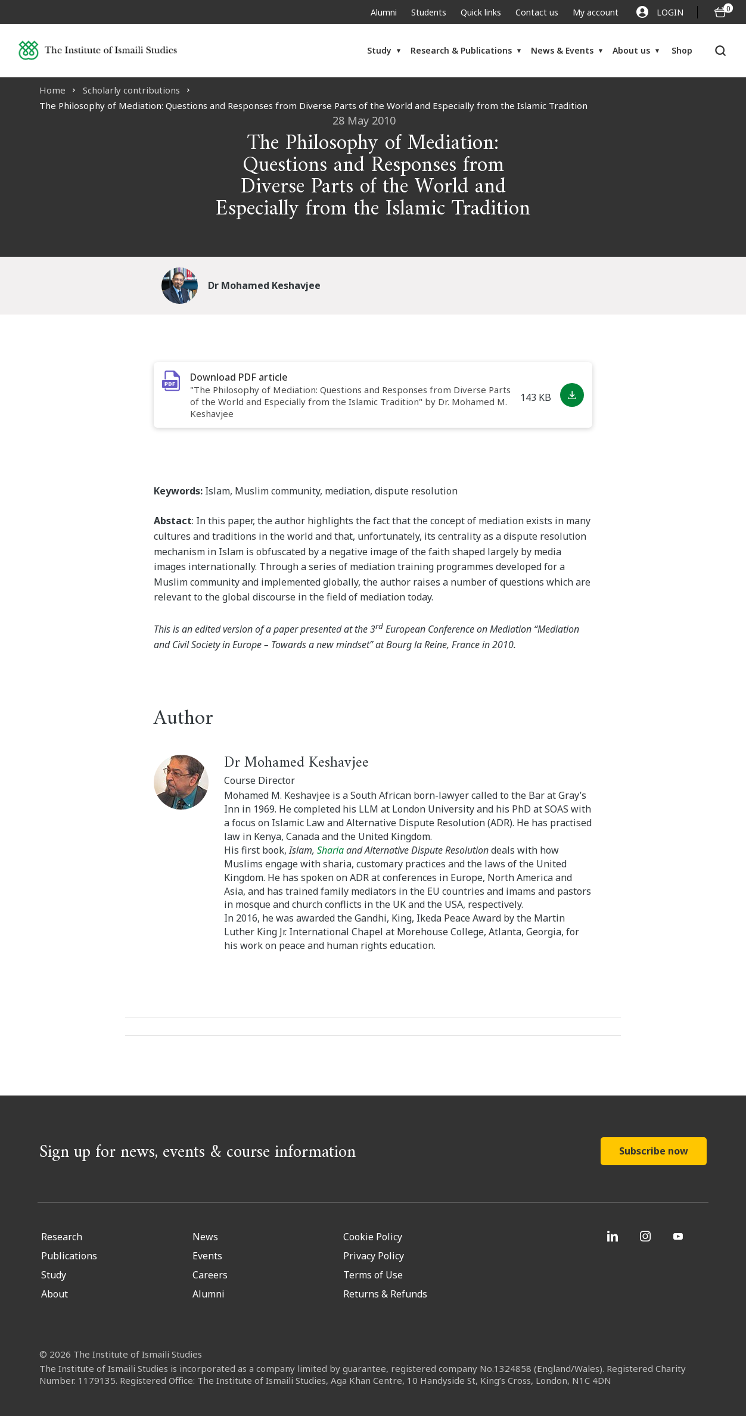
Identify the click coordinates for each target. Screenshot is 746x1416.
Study (379, 50)
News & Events (562, 50)
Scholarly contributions (131, 90)
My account (595, 12)
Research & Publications (461, 50)
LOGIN (659, 12)
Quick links (481, 12)
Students (428, 12)
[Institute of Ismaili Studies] (97, 50)
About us (631, 50)
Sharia (331, 850)
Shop (682, 50)
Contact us (536, 12)
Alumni (384, 12)
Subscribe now (653, 1150)
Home (52, 90)
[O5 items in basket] (720, 12)
